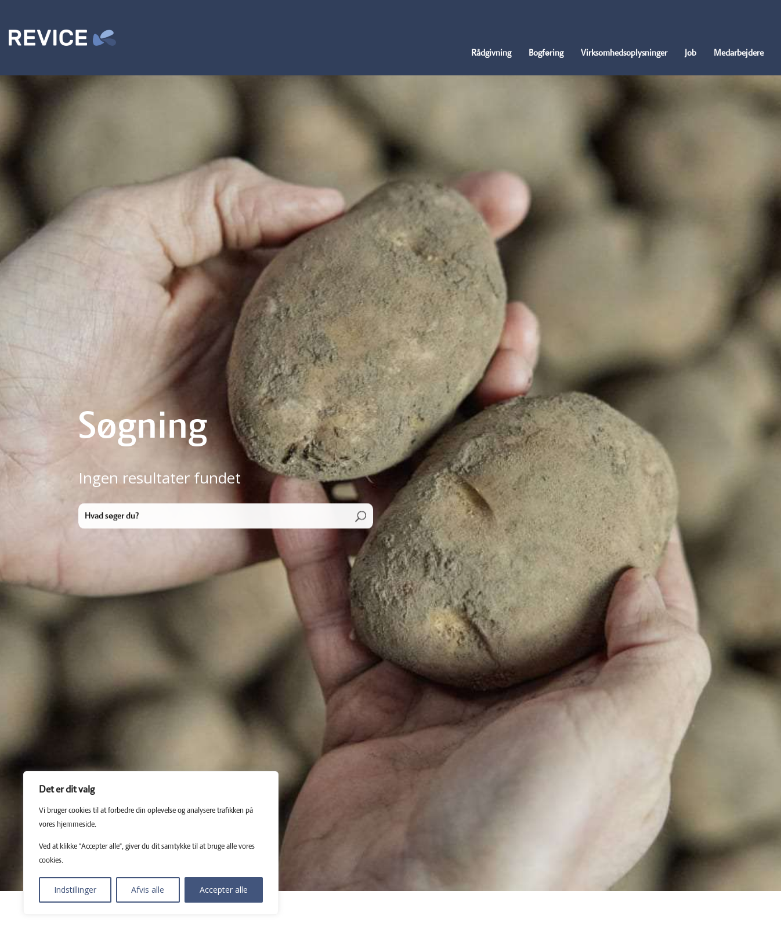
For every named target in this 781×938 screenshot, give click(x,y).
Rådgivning (491, 53)
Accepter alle (224, 889)
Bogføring (546, 53)
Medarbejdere (739, 53)
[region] (151, 843)
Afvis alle (147, 889)
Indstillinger (75, 889)
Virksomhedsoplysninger (624, 53)
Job (690, 53)
